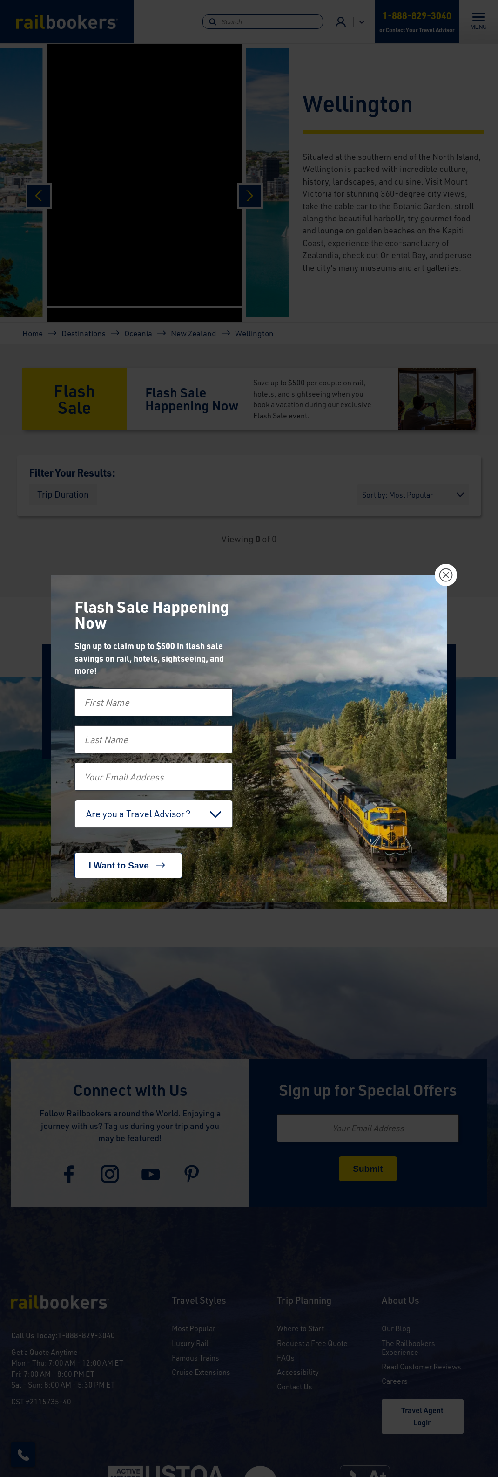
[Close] (446, 575)
